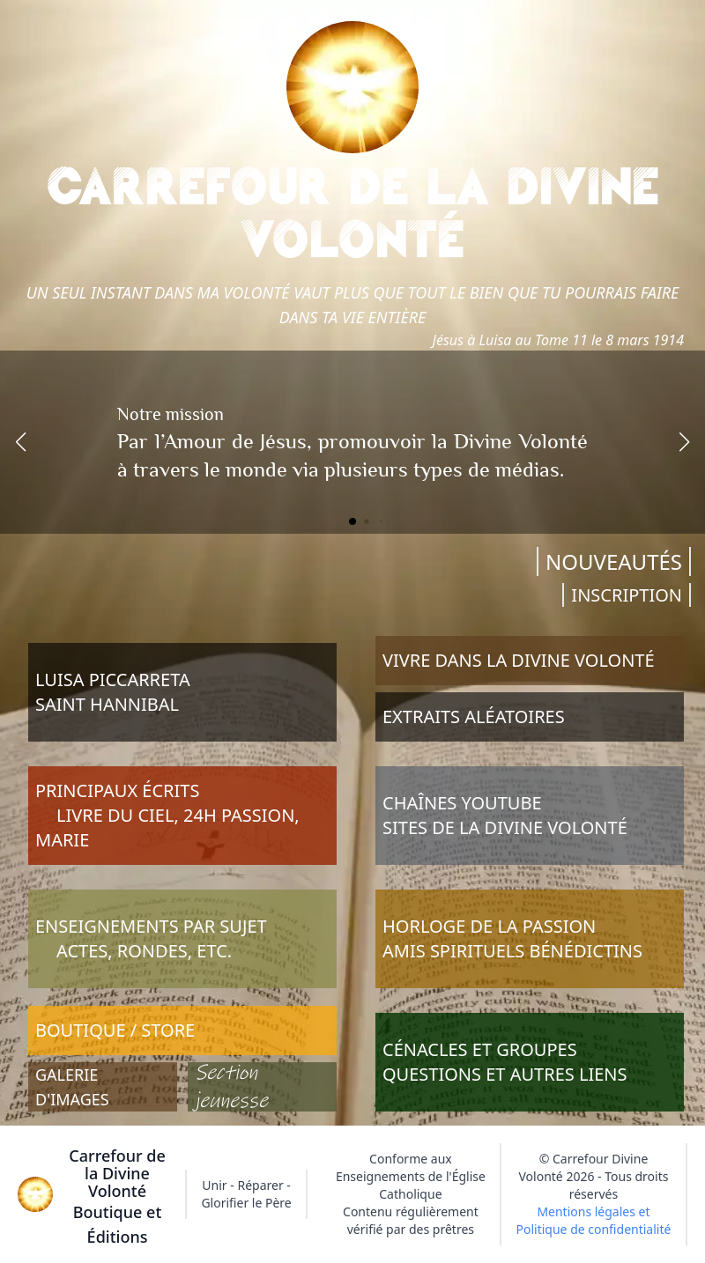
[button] (21, 442)
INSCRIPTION (626, 595)
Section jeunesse (231, 1087)
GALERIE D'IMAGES (72, 1087)
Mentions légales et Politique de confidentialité (594, 1220)
